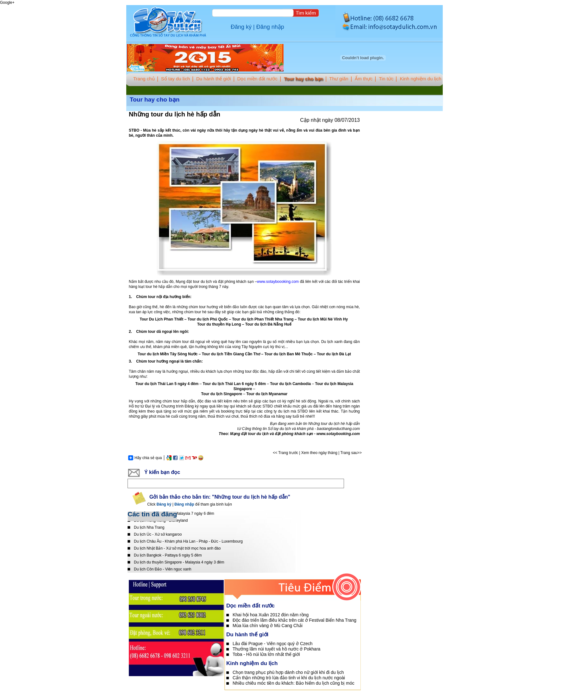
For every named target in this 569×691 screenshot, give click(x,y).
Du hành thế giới (213, 78)
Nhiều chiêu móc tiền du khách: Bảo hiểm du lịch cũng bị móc (293, 683)
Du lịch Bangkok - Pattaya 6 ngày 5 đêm (168, 555)
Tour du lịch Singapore (221, 394)
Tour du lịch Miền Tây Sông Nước (167, 354)
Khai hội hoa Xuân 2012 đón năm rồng (271, 614)
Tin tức (386, 78)
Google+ (7, 2)
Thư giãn (338, 78)
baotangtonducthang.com (338, 428)
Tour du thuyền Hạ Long (219, 324)
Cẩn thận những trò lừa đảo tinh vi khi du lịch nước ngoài (289, 677)
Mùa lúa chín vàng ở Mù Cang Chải (268, 625)
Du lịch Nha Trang (149, 527)
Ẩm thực (364, 78)
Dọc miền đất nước (257, 78)
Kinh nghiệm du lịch (420, 78)
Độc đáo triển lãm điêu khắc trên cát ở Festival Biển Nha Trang (294, 620)
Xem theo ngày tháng (319, 453)
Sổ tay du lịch (175, 78)
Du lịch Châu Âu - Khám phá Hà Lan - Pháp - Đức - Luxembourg (188, 541)
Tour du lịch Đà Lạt (334, 354)
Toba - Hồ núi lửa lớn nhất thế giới (266, 654)
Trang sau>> (351, 453)
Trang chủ (144, 78)
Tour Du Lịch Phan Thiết (162, 319)
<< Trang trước (285, 453)
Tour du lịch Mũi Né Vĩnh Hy (323, 319)
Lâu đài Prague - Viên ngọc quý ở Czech (273, 643)
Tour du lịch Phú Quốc (208, 319)
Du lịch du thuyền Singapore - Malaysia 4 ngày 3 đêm (179, 562)
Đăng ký (241, 27)
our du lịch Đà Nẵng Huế (269, 324)
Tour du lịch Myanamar (266, 394)
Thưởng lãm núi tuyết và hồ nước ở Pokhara (276, 648)
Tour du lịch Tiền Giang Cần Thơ (231, 354)
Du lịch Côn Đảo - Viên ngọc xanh (162, 569)
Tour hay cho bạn (303, 78)
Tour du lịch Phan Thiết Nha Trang (262, 319)
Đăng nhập (270, 27)
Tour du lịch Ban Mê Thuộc (288, 354)
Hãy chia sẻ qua (145, 457)
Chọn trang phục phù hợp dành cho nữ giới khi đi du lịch (288, 672)
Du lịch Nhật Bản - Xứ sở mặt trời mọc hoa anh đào (177, 548)
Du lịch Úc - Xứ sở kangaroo (158, 534)
